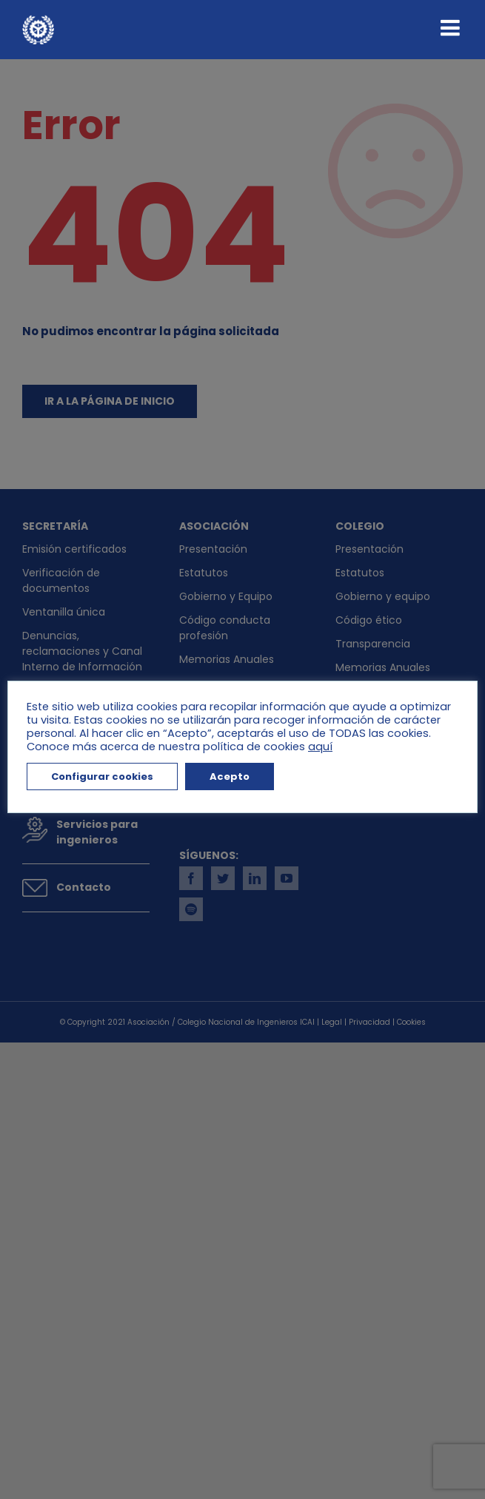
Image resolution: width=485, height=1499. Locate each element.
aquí (320, 746)
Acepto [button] (230, 776)
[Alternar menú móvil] (452, 27)
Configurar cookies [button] (102, 776)
